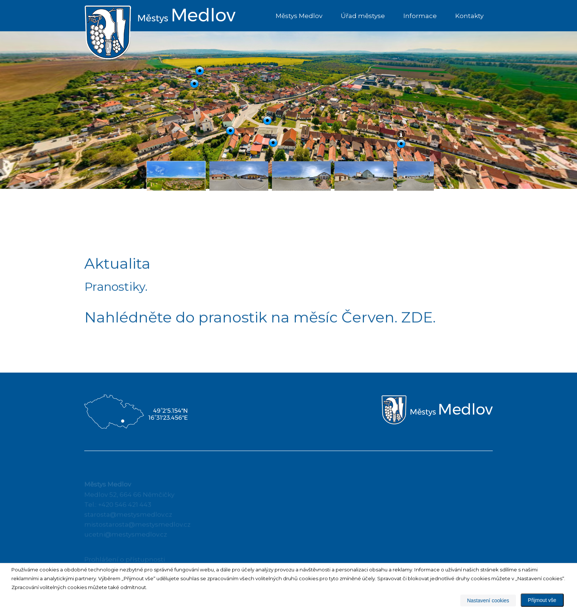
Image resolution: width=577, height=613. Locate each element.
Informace (420, 16)
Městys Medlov (299, 16)
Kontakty (469, 16)
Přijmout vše (542, 600)
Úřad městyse (363, 16)
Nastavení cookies (488, 600)
